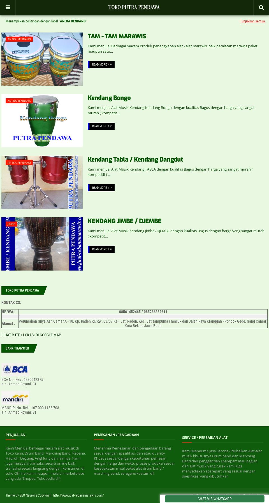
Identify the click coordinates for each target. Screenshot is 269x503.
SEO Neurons (28, 495)
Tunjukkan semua (252, 21)
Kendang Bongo (109, 98)
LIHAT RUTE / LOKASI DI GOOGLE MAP (31, 335)
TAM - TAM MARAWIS (117, 36)
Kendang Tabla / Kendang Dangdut (135, 160)
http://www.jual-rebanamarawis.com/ (78, 495)
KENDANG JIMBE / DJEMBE (124, 221)
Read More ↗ (102, 64)
